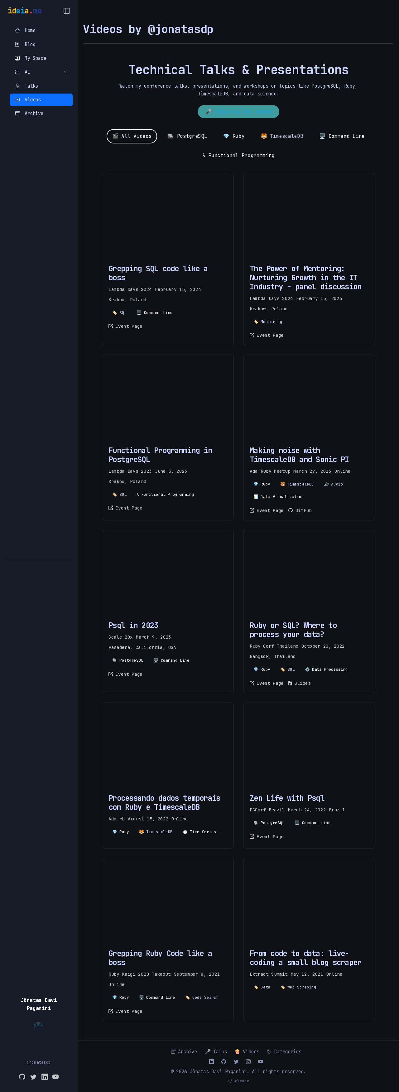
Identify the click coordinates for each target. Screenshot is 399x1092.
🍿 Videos (246, 1051)
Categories (284, 1051)
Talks (26, 86)
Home (25, 30)
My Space (30, 58)
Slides (299, 683)
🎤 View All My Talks (238, 111)
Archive (29, 113)
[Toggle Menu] (66, 11)
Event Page (125, 326)
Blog (25, 44)
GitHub (299, 510)
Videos (28, 99)
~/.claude (238, 1081)
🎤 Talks (216, 1051)
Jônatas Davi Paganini (218, 1071)
